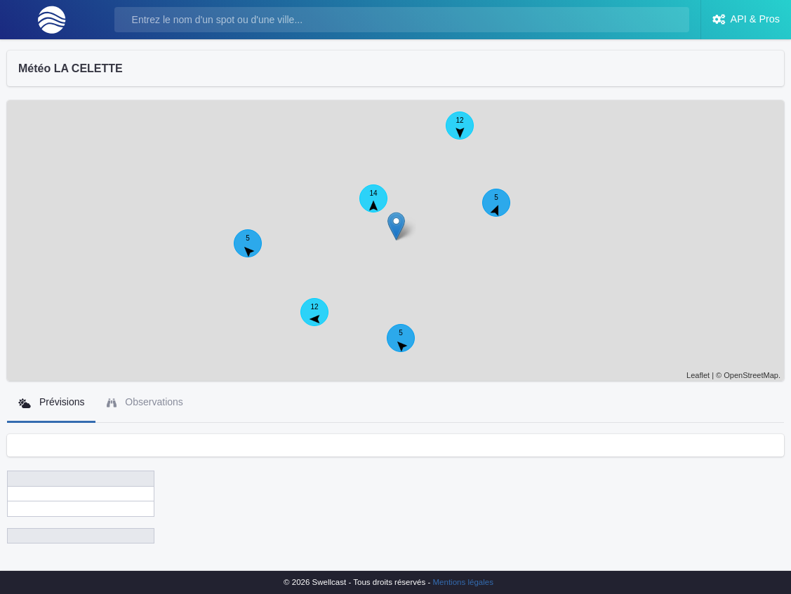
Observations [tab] (144, 402)
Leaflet (698, 375)
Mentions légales (463, 582)
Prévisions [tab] (51, 402)
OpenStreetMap (751, 375)
